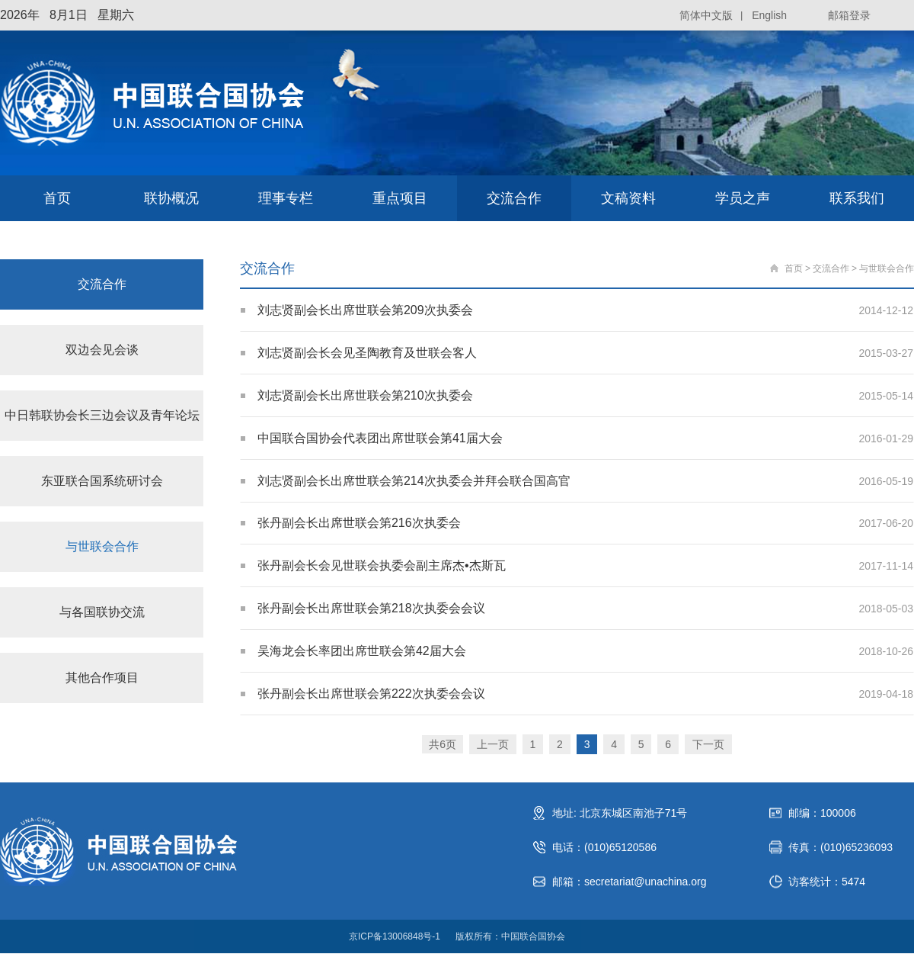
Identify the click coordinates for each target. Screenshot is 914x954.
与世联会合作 (102, 546)
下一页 (708, 745)
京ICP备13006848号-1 (394, 937)
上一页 (492, 745)
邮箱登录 (849, 15)
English (769, 15)
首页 (57, 198)
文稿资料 (628, 198)
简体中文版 (706, 15)
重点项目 (399, 198)
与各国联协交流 (102, 611)
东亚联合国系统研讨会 (102, 480)
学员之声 (742, 198)
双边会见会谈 (102, 349)
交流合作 (514, 198)
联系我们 (856, 198)
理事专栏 (285, 198)
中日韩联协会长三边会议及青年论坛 (102, 415)
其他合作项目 (102, 677)
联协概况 (171, 198)
